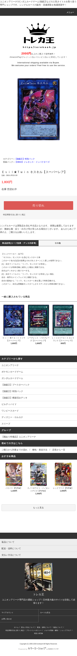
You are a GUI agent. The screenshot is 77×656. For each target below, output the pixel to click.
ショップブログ (65, 630)
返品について (58, 627)
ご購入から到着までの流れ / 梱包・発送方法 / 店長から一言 (33, 449)
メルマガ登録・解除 (51, 630)
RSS (35, 633)
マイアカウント (7, 612)
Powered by (38, 649)
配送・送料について (44, 627)
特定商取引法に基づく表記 (14, 215)
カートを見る (45, 612)
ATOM (41, 633)
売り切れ (38, 205)
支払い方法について (28, 627)
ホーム (16, 627)
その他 (58, 243)
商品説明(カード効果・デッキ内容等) (19, 243)
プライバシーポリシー (34, 630)
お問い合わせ (7, 619)
